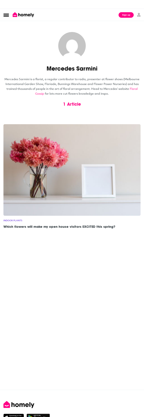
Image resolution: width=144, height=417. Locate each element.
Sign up (126, 15)
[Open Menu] (6, 15)
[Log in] (139, 15)
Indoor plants (12, 220)
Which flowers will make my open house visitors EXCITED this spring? (59, 227)
